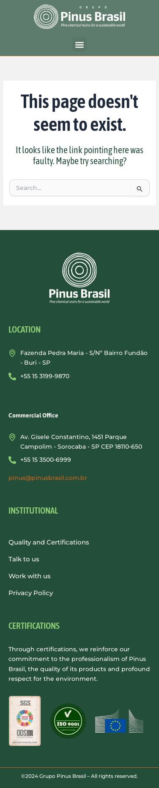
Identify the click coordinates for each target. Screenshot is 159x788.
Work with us (29, 576)
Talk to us (23, 559)
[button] (80, 44)
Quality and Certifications (48, 542)
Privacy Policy (30, 593)
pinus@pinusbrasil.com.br (47, 478)
